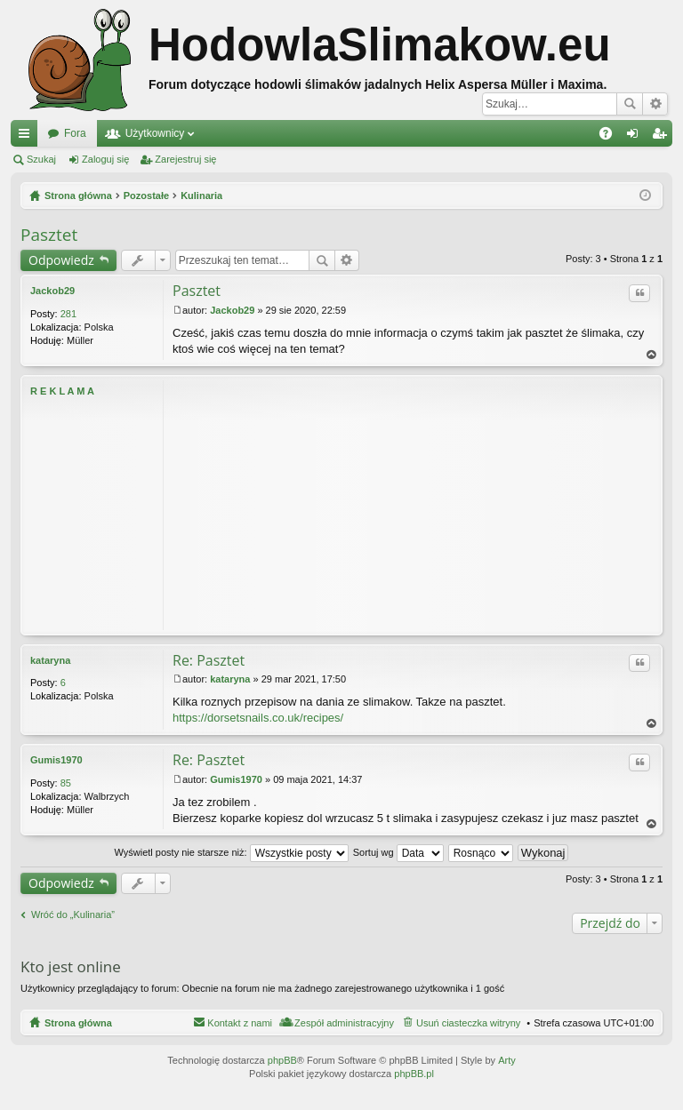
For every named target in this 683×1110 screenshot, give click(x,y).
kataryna (50, 660)
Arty (507, 1060)
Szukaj (629, 104)
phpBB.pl (414, 1073)
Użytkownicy (155, 133)
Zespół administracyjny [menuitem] (344, 1023)
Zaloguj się (105, 159)
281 (68, 313)
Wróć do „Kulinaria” (73, 914)
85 (65, 783)
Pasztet (48, 234)
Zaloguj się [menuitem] (636, 137)
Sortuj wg (398, 852)
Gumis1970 (56, 760)
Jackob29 (52, 290)
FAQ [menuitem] (611, 137)
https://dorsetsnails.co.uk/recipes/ (258, 717)
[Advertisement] (413, 504)
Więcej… (27, 137)
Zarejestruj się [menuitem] (662, 137)
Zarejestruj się (185, 159)
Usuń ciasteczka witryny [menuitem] (468, 1023)
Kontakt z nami (239, 1023)
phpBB (282, 1060)
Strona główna (78, 1023)
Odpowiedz (61, 260)
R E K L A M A (62, 391)
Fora (75, 133)
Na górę (652, 355)
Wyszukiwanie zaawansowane (655, 104)
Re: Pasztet (209, 660)
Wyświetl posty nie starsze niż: (232, 852)
